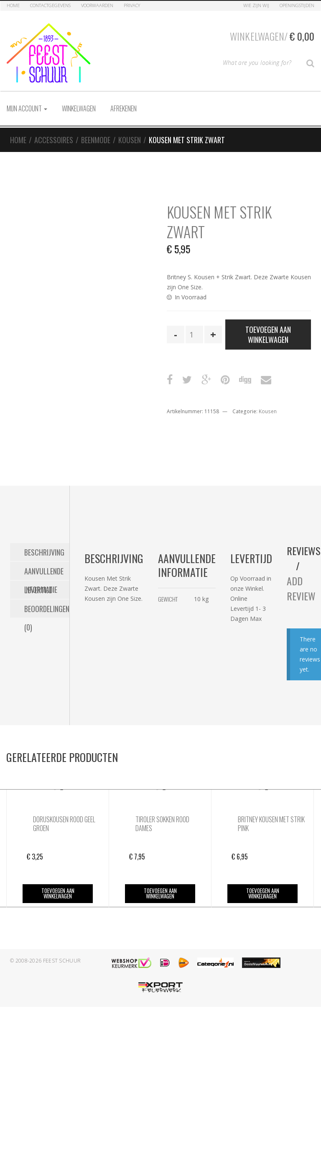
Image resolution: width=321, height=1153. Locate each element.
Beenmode (95, 139)
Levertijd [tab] (38, 589)
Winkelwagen (79, 108)
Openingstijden (297, 5)
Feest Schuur (62, 960)
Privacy (132, 5)
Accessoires (53, 139)
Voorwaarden (97, 5)
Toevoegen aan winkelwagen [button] (57, 893)
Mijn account (27, 108)
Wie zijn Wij (256, 5)
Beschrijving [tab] (44, 552)
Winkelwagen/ (272, 36)
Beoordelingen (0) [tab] (46, 610)
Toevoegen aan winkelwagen (268, 334)
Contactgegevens (50, 5)
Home (13, 5)
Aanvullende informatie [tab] (44, 573)
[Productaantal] (194, 334)
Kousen (129, 139)
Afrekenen (123, 108)
